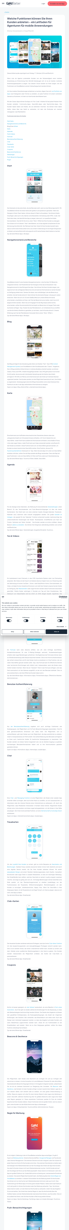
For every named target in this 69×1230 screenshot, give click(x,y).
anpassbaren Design (13, 872)
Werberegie (10, 154)
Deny (12, 631)
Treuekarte (10, 144)
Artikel (16, 126)
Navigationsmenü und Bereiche (16, 124)
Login (43, 3)
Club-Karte (10, 147)
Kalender (10, 131)
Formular (9, 136)
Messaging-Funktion (23, 798)
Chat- (12, 798)
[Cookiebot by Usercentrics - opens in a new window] (60, 597)
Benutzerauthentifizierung (15, 139)
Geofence (10, 1089)
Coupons (10, 149)
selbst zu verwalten (18, 525)
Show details (60, 626)
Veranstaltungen (53, 507)
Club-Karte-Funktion (55, 943)
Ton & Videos (11, 134)
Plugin (9, 160)
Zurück (7, 12)
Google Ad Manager (45, 1158)
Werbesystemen (18, 1158)
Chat (8, 142)
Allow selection (34, 631)
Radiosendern (23, 588)
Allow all (56, 631)
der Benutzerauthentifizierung (20, 726)
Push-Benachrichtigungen (15, 157)
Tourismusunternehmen (14, 451)
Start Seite (10, 121)
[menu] (3, 3)
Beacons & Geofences (14, 152)
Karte (8, 129)
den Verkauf (30, 1007)
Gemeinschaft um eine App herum (51, 811)
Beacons (55, 1086)
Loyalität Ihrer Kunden (19, 864)
